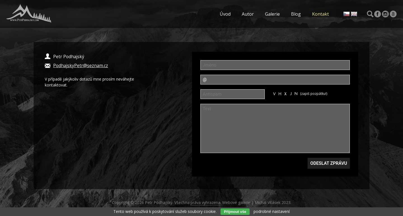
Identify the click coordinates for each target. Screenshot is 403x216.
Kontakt (320, 14)
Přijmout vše (235, 212)
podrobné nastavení (272, 211)
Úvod (225, 14)
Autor (248, 14)
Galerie (272, 14)
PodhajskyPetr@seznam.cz (80, 65)
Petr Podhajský (158, 202)
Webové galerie (236, 202)
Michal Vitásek (267, 202)
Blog (296, 14)
